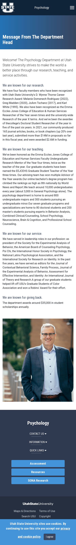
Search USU (29, 516)
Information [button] (38, 442)
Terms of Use (47, 511)
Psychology (42, 8)
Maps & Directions (25, 511)
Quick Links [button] (38, 450)
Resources (38, 472)
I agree (49, 536)
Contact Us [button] (38, 433)
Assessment (38, 463)
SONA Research (38, 480)
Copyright (45, 516)
